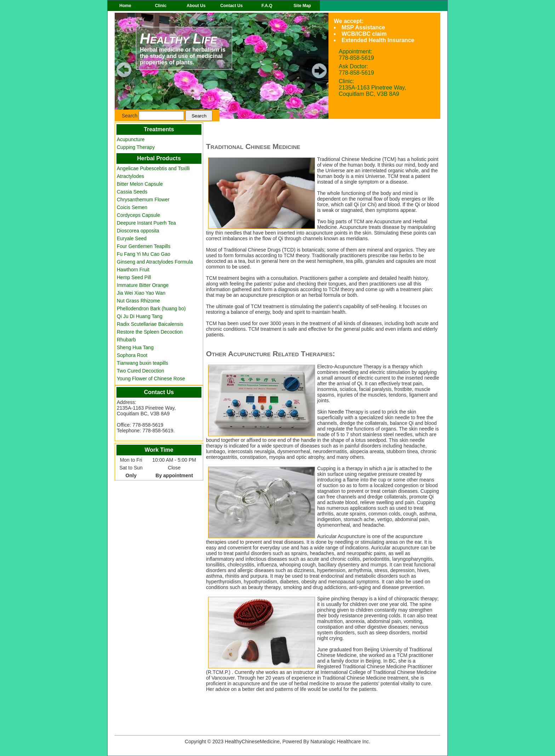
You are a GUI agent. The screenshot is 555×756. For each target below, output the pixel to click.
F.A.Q (267, 5)
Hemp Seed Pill (134, 277)
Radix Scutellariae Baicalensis (150, 324)
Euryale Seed (132, 238)
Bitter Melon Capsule (140, 184)
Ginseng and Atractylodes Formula (155, 262)
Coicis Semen (132, 207)
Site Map (302, 5)
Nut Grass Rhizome (138, 301)
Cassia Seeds (132, 192)
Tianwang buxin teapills (142, 363)
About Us (196, 5)
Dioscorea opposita (138, 230)
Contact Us (231, 5)
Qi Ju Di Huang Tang (139, 316)
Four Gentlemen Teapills (143, 246)
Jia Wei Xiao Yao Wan (141, 293)
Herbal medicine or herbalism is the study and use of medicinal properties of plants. (184, 48)
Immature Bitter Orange (142, 285)
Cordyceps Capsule (138, 215)
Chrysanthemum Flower (143, 199)
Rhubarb (126, 339)
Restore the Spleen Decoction (150, 332)
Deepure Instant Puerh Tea (146, 223)
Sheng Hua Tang (135, 347)
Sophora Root (132, 355)
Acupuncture (131, 139)
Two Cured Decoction (140, 371)
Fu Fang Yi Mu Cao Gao (143, 254)
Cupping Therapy (136, 147)
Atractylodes (130, 176)
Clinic (161, 5)
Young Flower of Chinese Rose (151, 378)
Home (125, 5)
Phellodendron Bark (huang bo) (151, 308)
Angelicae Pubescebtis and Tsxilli (153, 168)
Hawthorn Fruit (133, 269)
